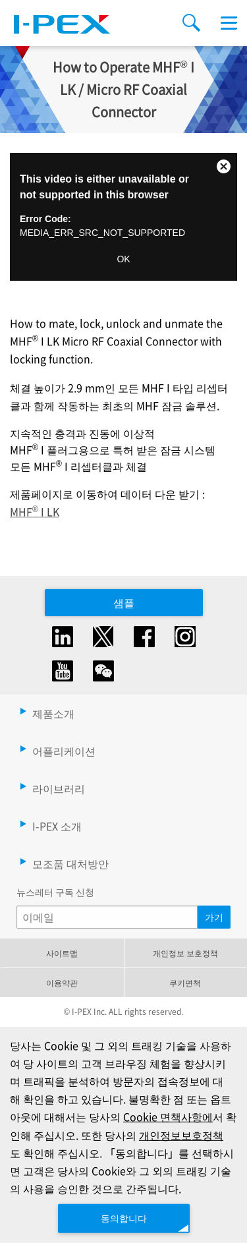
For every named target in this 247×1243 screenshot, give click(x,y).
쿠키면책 (185, 982)
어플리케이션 (64, 751)
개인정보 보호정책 (185, 952)
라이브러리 (58, 788)
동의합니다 (124, 1218)
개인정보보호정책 (181, 1134)
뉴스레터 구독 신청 (55, 891)
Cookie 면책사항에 (168, 1116)
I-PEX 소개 (57, 826)
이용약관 (62, 982)
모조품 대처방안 (70, 863)
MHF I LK (34, 511)
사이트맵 (62, 952)
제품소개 (53, 713)
